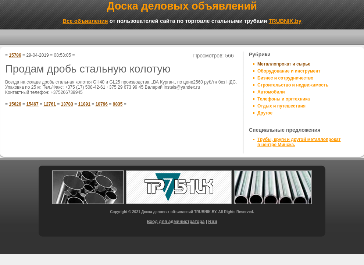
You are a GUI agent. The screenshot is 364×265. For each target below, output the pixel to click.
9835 (118, 104)
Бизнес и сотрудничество (285, 78)
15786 (15, 55)
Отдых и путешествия (281, 106)
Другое (264, 113)
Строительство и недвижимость (292, 85)
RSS (212, 221)
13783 (67, 104)
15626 (15, 104)
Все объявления (85, 21)
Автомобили (271, 92)
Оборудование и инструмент (288, 71)
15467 (32, 104)
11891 (84, 104)
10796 (102, 104)
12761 (49, 104)
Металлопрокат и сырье (283, 64)
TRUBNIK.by (285, 21)
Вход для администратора (175, 221)
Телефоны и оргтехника (283, 99)
